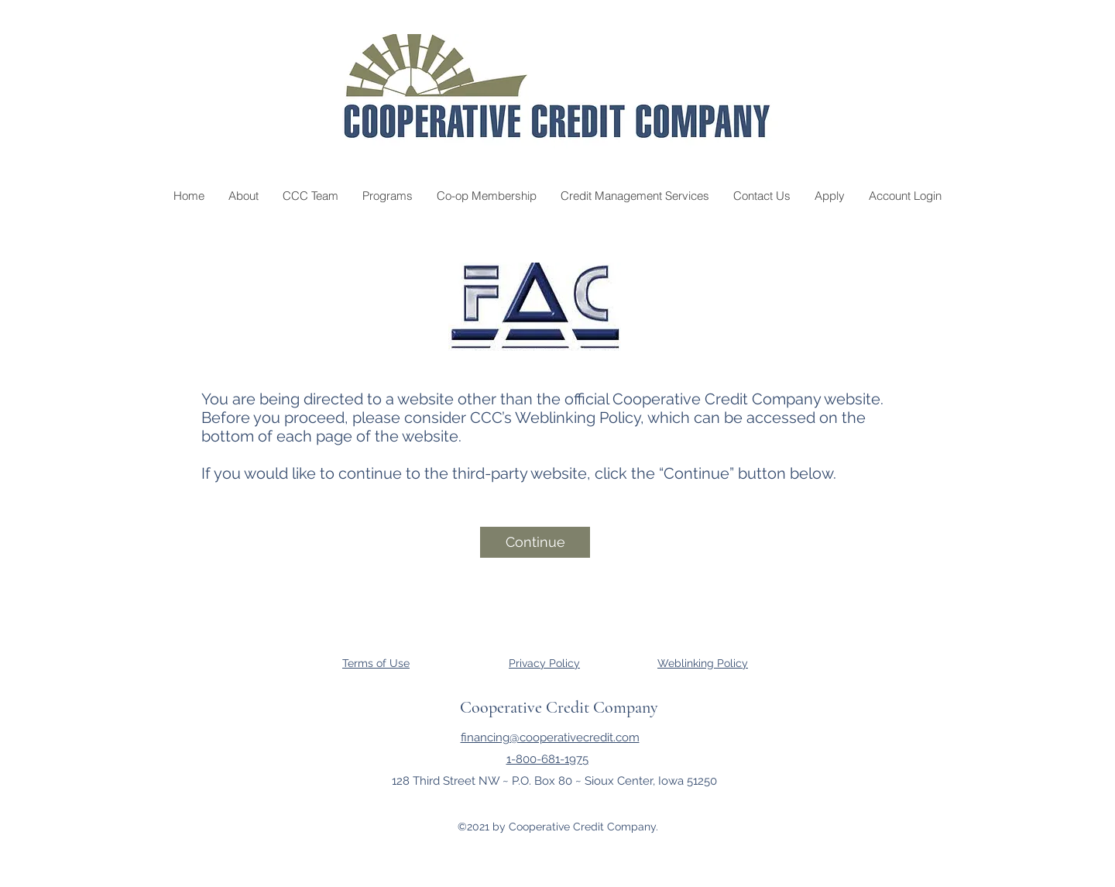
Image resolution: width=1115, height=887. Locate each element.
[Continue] (535, 542)
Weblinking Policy (702, 663)
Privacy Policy (544, 663)
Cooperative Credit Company (559, 707)
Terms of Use (376, 663)
